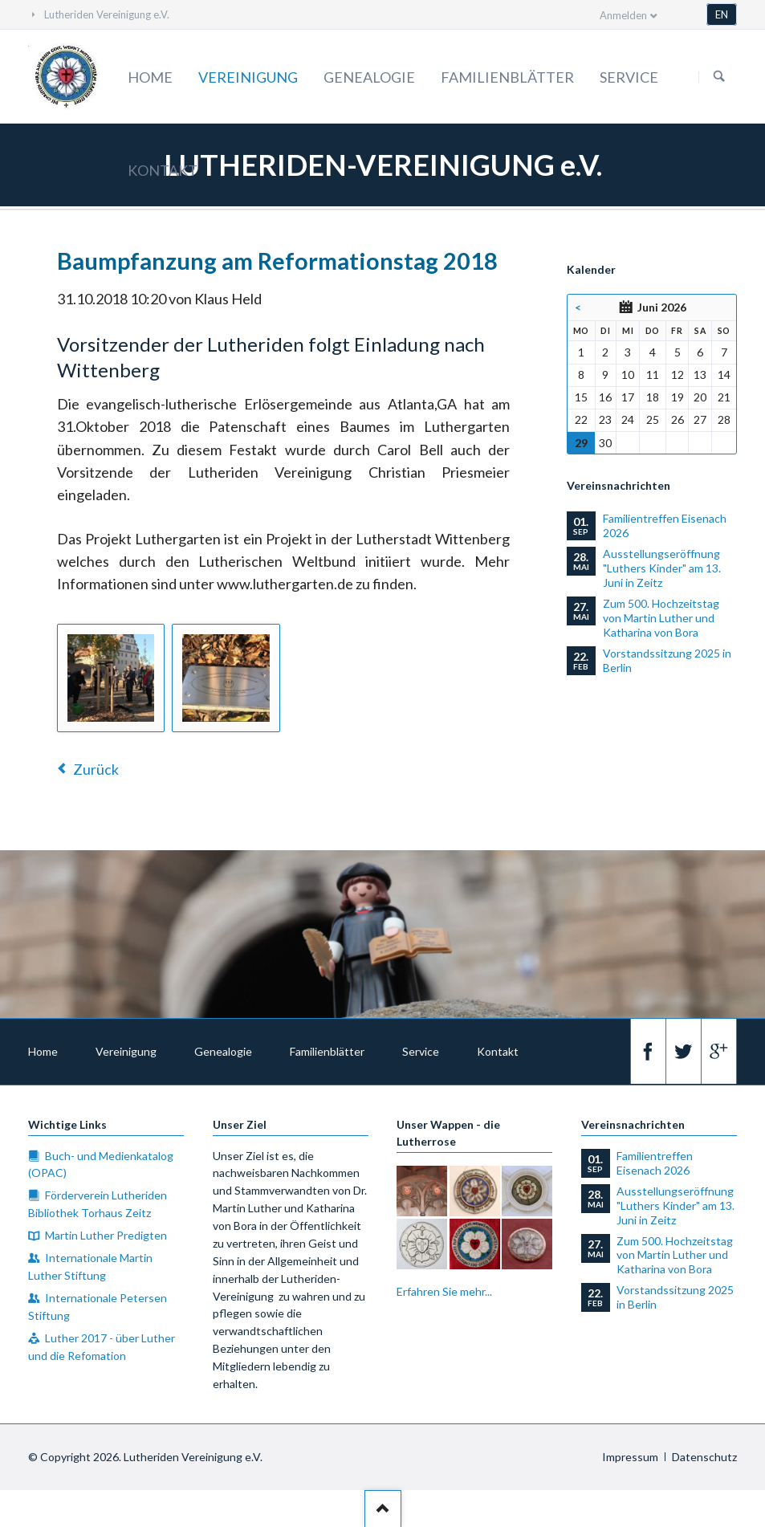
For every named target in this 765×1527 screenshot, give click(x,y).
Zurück (96, 769)
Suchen (719, 77)
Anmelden (623, 15)
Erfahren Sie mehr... (444, 1291)
